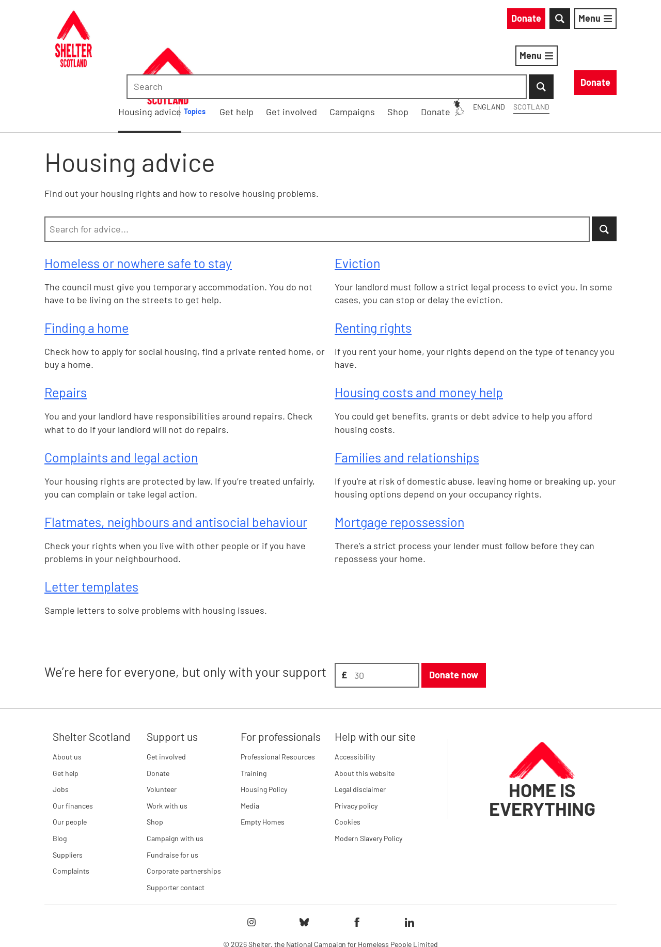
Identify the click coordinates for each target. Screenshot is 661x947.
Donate (158, 719)
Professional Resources (278, 702)
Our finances (73, 752)
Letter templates (91, 533)
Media (250, 752)
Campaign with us (175, 784)
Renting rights (373, 274)
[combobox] (529, 20)
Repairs (65, 339)
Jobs (61, 735)
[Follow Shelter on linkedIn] (409, 869)
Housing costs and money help (419, 339)
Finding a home (86, 274)
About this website (365, 719)
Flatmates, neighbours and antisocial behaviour (175, 468)
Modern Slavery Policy (368, 784)
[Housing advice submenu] (347, 57)
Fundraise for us (172, 801)
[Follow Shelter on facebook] (356, 869)
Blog (60, 784)
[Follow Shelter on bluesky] (304, 869)
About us (67, 702)
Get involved (166, 702)
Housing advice (296, 57)
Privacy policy (356, 752)
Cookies (347, 768)
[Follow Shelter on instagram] (251, 869)
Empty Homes (263, 768)
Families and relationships (407, 403)
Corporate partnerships (184, 817)
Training (253, 719)
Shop (155, 768)
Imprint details (428, 921)
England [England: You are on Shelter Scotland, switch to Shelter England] (396, 19)
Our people (70, 768)
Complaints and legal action (121, 403)
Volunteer (162, 735)
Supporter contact (175, 833)
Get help (65, 719)
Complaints (71, 817)
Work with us (167, 752)
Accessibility (355, 702)
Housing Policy (264, 735)
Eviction (357, 209)
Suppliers (68, 801)
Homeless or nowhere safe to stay (138, 209)
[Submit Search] (604, 20)
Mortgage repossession (399, 468)
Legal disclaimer (360, 735)
